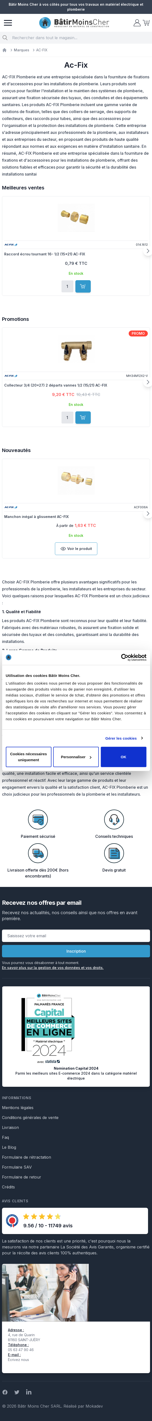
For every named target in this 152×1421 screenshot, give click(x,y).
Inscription (76, 951)
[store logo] (74, 23)
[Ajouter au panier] (83, 286)
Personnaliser (76, 757)
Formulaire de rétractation (26, 1157)
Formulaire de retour (21, 1177)
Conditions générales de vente (30, 1117)
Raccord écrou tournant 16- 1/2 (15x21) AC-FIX (44, 254)
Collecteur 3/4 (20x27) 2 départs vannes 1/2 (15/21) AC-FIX (55, 385)
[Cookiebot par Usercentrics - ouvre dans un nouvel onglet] (124, 657)
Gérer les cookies (121, 738)
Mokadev (94, 1406)
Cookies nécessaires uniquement (28, 757)
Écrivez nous (18, 1360)
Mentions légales (17, 1107)
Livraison (10, 1127)
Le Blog (9, 1147)
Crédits (8, 1186)
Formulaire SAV (17, 1167)
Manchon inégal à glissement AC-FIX (36, 516)
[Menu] (8, 23)
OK (123, 757)
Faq (5, 1137)
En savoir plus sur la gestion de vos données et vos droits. (53, 968)
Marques (21, 50)
